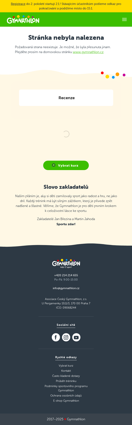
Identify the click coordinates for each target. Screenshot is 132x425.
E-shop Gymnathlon (66, 400)
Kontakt (66, 370)
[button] (19, 111)
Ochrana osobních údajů (66, 395)
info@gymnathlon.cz (66, 288)
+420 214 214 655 (66, 275)
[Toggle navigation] (124, 19)
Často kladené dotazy (66, 375)
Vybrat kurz (68, 165)
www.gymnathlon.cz (88, 52)
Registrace (18, 4)
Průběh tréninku (66, 381)
